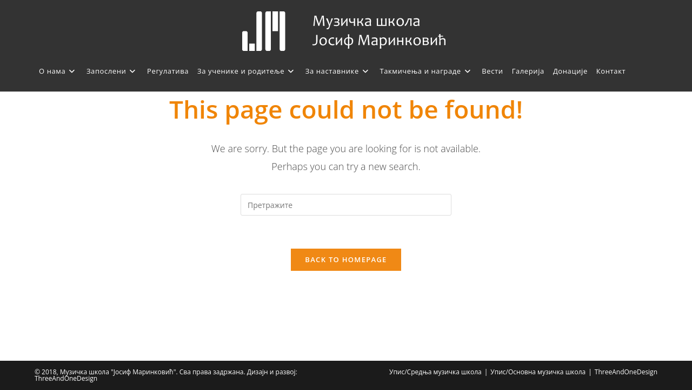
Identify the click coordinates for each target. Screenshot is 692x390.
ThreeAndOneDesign (626, 371)
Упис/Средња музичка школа (435, 371)
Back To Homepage (346, 259)
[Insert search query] (346, 205)
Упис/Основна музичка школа (537, 371)
